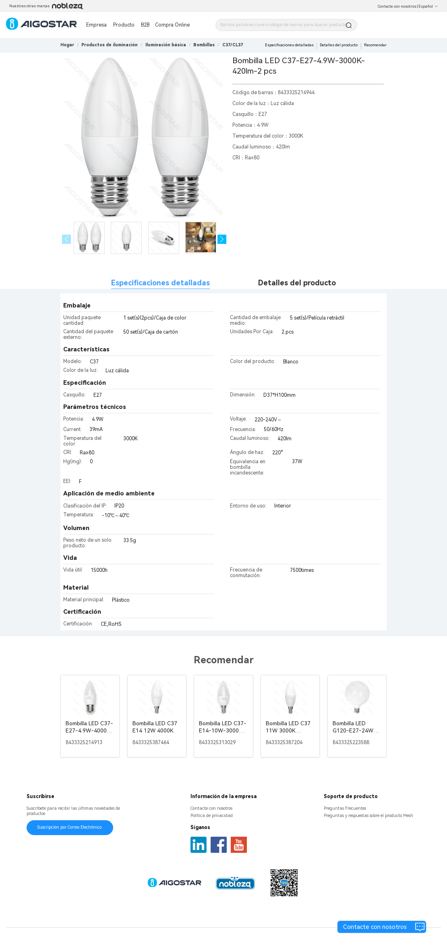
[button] (222, 239)
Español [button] (428, 6)
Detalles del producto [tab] (297, 283)
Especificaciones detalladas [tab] (160, 283)
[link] (109, 44)
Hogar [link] (67, 44)
